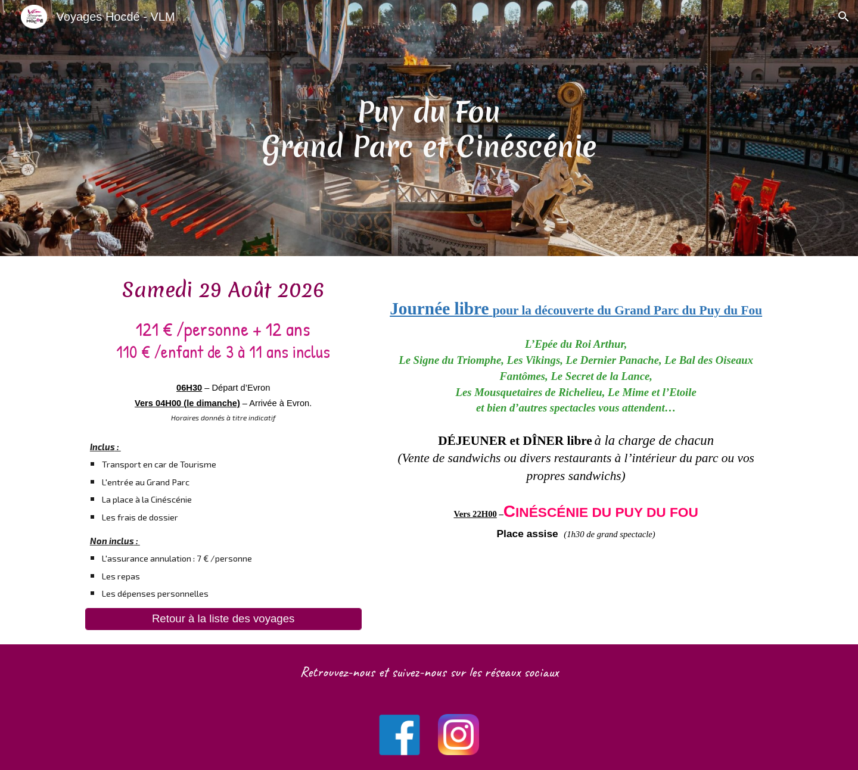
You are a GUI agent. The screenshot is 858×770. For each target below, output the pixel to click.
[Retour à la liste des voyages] (223, 619)
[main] (429, 128)
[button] (843, 16)
